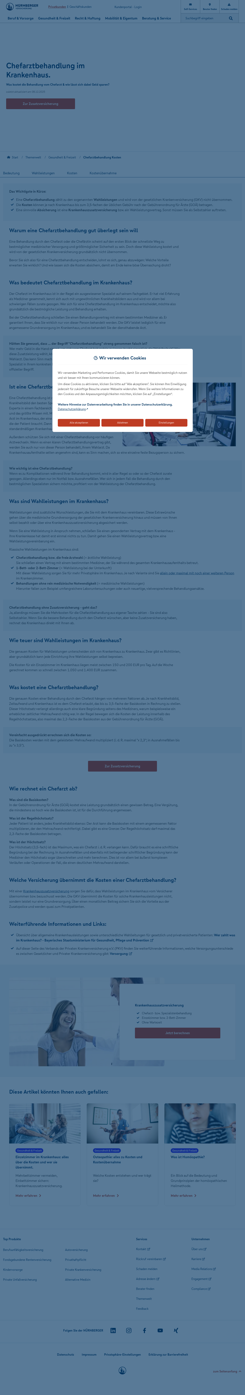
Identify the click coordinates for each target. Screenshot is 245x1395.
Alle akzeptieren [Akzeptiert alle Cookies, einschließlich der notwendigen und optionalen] (79, 422)
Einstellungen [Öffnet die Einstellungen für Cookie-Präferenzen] (166, 422)
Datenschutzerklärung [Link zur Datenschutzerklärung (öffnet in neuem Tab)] (72, 409)
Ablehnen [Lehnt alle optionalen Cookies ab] (122, 422)
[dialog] (122, 390)
